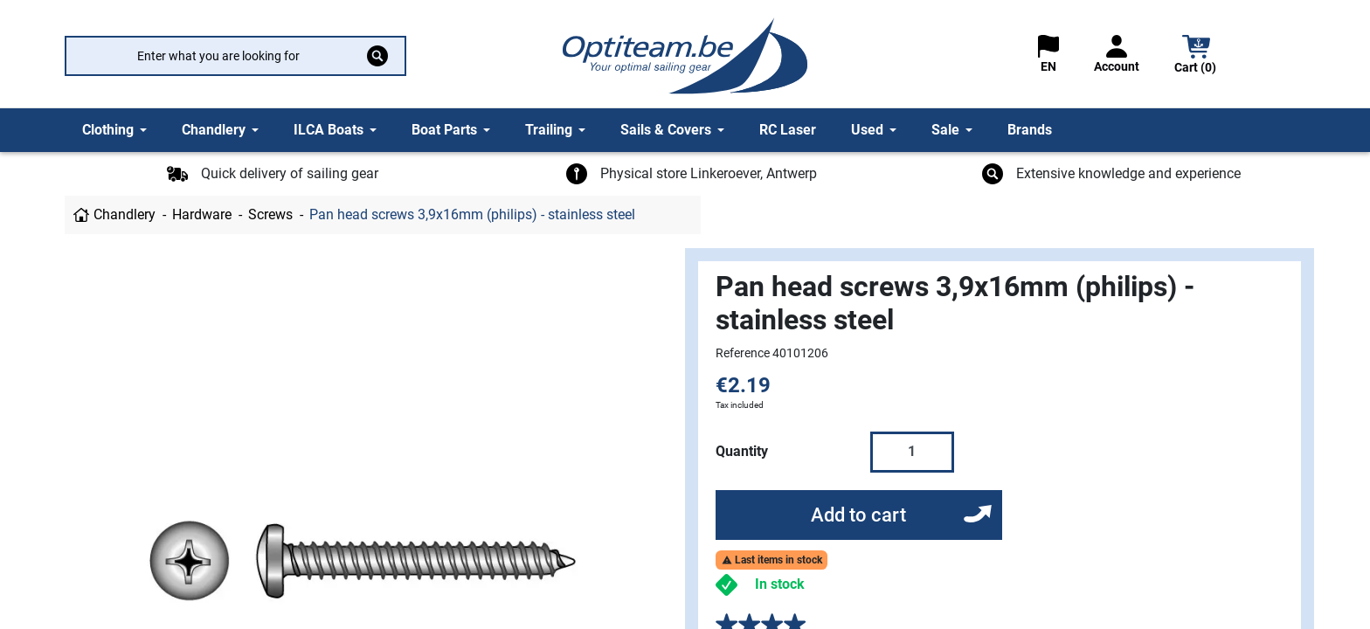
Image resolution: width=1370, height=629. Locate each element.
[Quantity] (912, 451)
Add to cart (858, 515)
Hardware (202, 214)
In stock (780, 584)
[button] (1196, 56)
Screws (270, 214)
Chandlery (124, 214)
